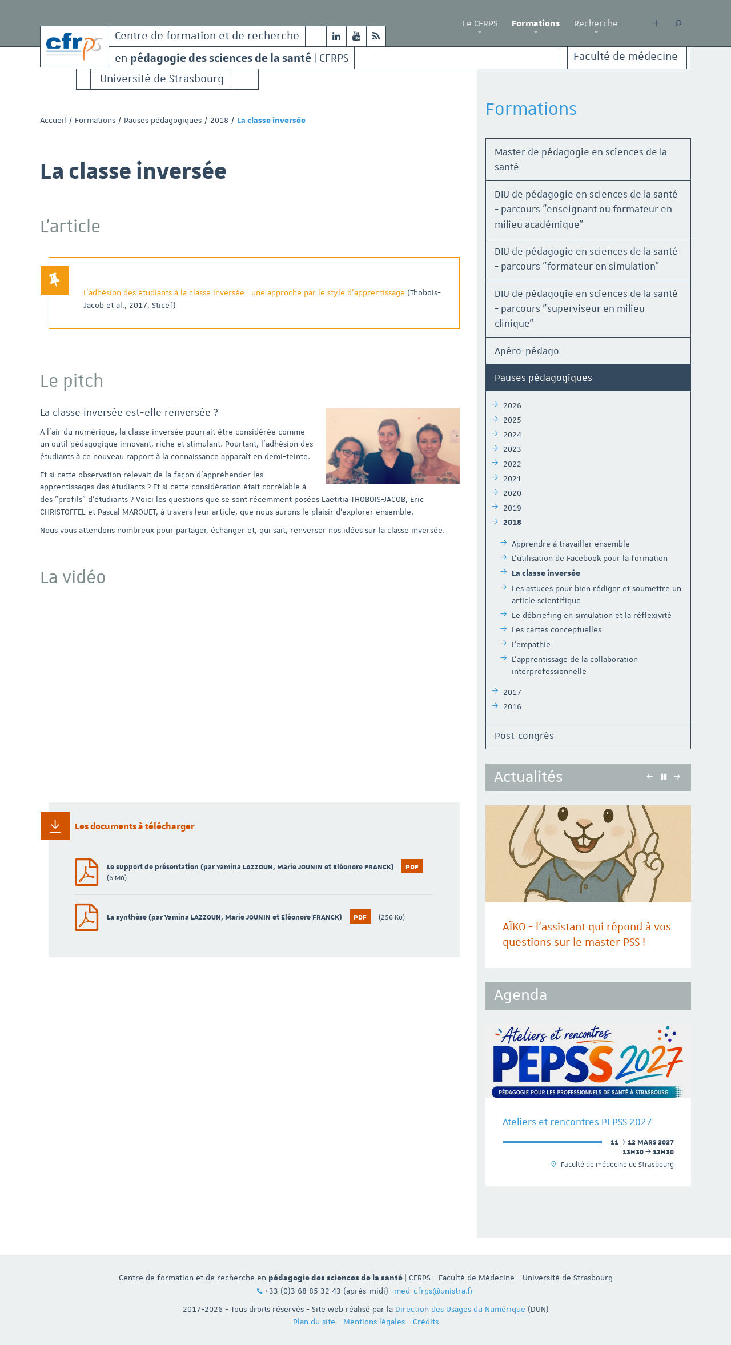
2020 (512, 493)
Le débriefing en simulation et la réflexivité (592, 615)
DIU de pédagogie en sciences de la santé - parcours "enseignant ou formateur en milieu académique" (586, 209)
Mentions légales (374, 1321)
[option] (588, 886)
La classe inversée (546, 573)
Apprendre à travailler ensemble (571, 544)
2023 (512, 449)
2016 (512, 706)
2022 (512, 464)
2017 (512, 692)
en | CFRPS (231, 57)
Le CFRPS (479, 23)
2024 (512, 434)
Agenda (520, 995)
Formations (536, 23)
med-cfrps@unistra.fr (434, 1291)
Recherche (596, 23)
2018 (219, 120)
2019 (512, 508)
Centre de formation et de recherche (207, 36)
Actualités (528, 777)
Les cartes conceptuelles (556, 629)
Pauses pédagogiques (163, 120)
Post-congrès (524, 735)
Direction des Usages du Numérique (460, 1309)
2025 (512, 420)
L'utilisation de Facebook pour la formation (590, 558)
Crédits (426, 1321)
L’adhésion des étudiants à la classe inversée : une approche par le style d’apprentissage (245, 292)
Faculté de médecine (625, 57)
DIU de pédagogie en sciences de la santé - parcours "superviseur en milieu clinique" (586, 308)
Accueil (53, 120)
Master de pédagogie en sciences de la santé (581, 159)
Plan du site (314, 1321)
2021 (512, 478)
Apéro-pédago (527, 350)
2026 (512, 405)
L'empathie (531, 644)
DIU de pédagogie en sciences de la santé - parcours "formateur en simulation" (586, 258)
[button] (479, 32)
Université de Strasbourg (162, 79)
